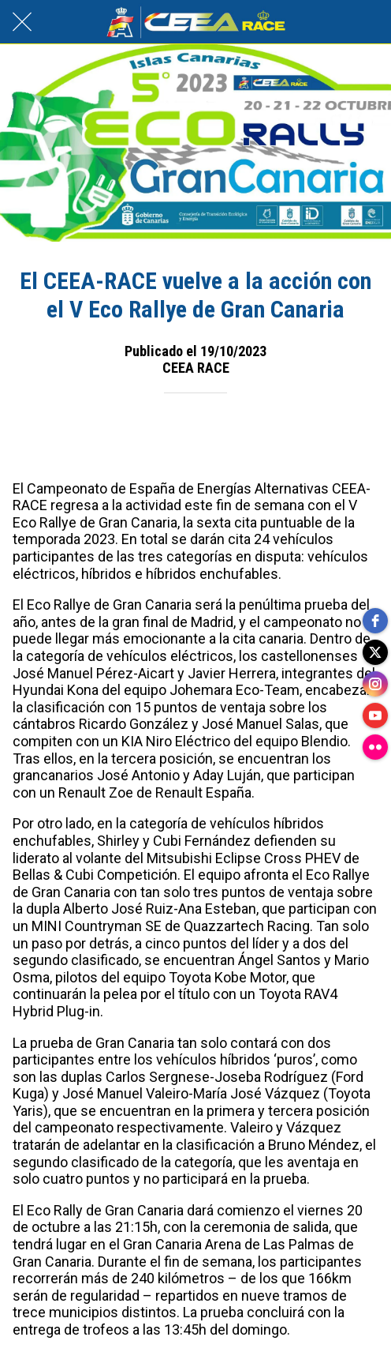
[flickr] (375, 747)
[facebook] (375, 620)
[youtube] (375, 715)
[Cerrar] (22, 22)
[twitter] (375, 652)
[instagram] (375, 684)
